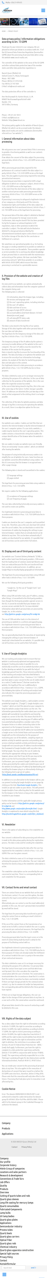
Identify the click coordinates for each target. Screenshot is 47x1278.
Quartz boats (6, 1233)
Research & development (11, 1175)
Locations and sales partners (13, 1171)
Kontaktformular (8, 1263)
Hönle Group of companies (12, 1168)
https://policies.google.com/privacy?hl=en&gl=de (22, 614)
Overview (4, 1192)
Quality (3, 1185)
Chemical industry (8, 1246)
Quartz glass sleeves (9, 1199)
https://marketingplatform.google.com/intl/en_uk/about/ (22, 814)
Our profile (5, 1161)
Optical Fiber (6, 1239)
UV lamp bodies (7, 1216)
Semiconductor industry (11, 1226)
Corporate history (8, 1165)
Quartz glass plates (9, 1219)
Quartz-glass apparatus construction (17, 1250)
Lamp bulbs (5, 1212)
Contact (14, 1147)
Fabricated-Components (11, 1209)
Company (6, 1123)
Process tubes (6, 1229)
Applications (7, 1133)
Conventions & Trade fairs (12, 1178)
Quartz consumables (9, 1205)
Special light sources (9, 1253)
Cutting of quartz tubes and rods (15, 1195)
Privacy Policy (27, 1147)
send (33, 1267)
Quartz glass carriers (9, 1236)
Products (6, 1128)
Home (4, 31)
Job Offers (5, 1182)
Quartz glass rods (8, 1243)
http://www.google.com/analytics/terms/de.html (19, 808)
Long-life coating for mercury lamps (16, 1202)
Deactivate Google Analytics (27, 785)
